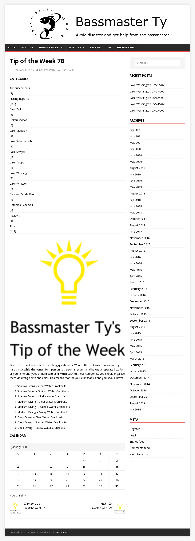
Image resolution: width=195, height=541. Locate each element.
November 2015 (140, 308)
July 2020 (135, 149)
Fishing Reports (49, 47)
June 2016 (136, 263)
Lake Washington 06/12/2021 (148, 98)
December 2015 (139, 301)
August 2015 (137, 327)
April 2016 (136, 276)
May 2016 (136, 270)
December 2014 (139, 377)
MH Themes (61, 532)
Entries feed (137, 441)
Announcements (20, 88)
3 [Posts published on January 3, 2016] (117, 461)
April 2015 (136, 352)
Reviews (95, 47)
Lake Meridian (18, 130)
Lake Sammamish (21, 141)
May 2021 (136, 142)
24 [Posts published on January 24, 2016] (116, 480)
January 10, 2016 (24, 70)
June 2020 (136, 155)
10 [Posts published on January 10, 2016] (116, 467)
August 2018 (137, 193)
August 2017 (137, 225)
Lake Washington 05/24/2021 (148, 104)
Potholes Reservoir (21, 205)
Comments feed (140, 448)
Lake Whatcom (19, 183)
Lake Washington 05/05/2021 (148, 110)
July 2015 (135, 333)
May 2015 (136, 346)
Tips (108, 47)
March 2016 (137, 282)
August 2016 (137, 250)
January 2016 (138, 295)
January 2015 (138, 371)
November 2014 (140, 384)
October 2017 (138, 219)
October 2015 (138, 314)
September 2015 (140, 320)
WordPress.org (139, 454)
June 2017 (136, 231)
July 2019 (135, 174)
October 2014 (138, 390)
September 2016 (140, 244)
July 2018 (135, 200)
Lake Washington (20, 173)
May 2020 (136, 161)
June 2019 (136, 180)
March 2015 (137, 358)
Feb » (22, 495)
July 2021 (135, 130)
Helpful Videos (127, 47)
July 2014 (135, 409)
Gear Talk (75, 47)
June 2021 (136, 136)
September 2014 (140, 396)
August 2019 (137, 168)
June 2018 (136, 206)
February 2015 (138, 365)
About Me (27, 47)
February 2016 (138, 289)
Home (11, 47)
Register (135, 429)
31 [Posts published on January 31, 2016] (116, 486)
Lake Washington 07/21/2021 (148, 85)
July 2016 (135, 257)
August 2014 (137, 403)
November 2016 (140, 238)
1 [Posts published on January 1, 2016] (84, 461)
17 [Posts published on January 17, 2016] (116, 473)
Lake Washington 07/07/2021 (148, 91)
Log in (133, 435)
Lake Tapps (17, 162)
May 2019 (136, 187)
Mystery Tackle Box (22, 194)
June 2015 (136, 339)
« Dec (13, 495)
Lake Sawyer (17, 152)
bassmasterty (47, 70)
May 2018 (136, 212)
